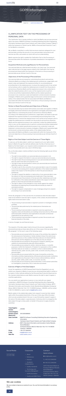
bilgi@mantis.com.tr (36, 290)
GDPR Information (31, 373)
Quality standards (31, 366)
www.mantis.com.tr (26, 334)
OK (9, 391)
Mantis (26, 23)
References (29, 357)
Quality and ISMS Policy (33, 376)
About (27, 354)
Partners (28, 359)
